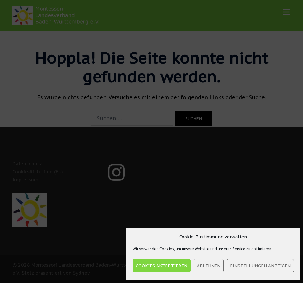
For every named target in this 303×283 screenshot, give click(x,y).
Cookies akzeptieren (161, 265)
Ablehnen (208, 265)
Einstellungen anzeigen (260, 265)
